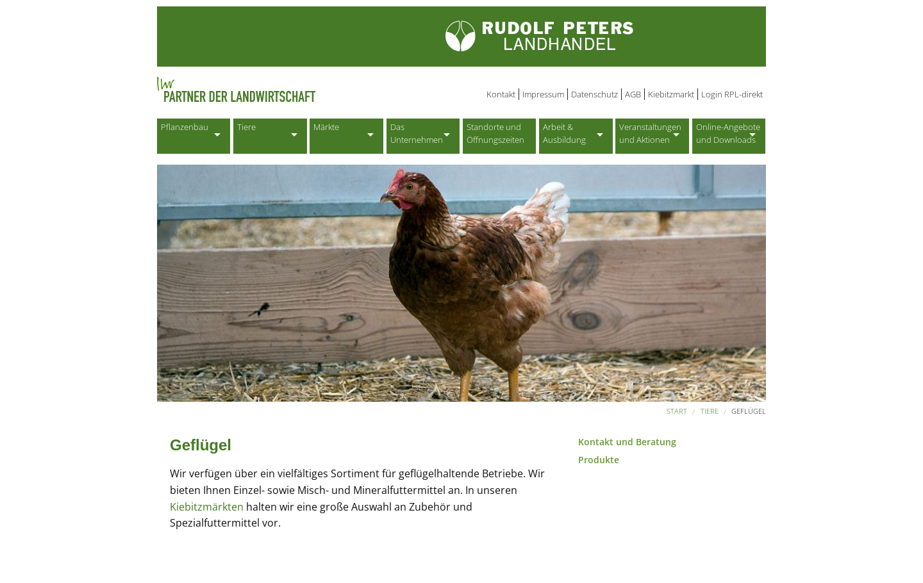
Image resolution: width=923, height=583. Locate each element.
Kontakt (500, 94)
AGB (633, 94)
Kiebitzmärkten (208, 507)
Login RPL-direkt (732, 94)
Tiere (710, 411)
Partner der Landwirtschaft (288, 90)
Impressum (543, 94)
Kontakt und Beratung (627, 442)
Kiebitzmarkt (671, 94)
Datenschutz (594, 94)
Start (677, 411)
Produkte (598, 460)
